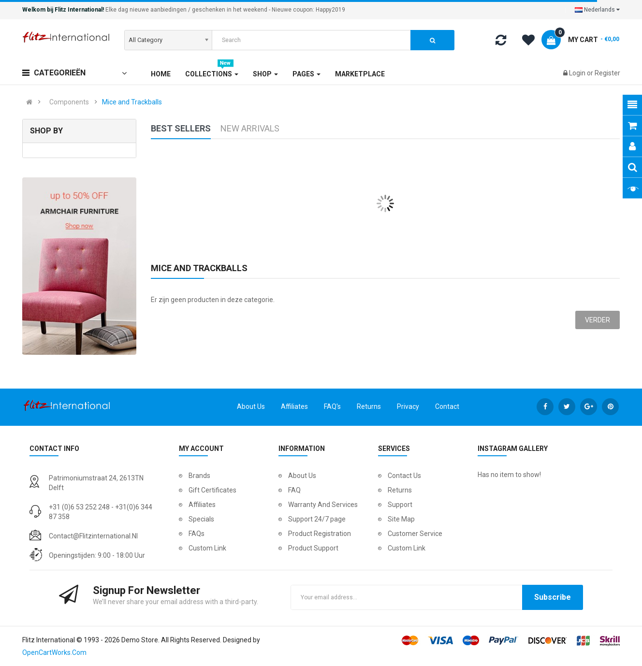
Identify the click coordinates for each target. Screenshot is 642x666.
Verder (597, 320)
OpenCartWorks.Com (54, 652)
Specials (201, 519)
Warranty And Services (323, 504)
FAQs (196, 533)
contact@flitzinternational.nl (93, 536)
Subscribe (552, 597)
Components (69, 102)
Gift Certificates (212, 490)
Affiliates (294, 406)
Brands (199, 475)
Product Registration (319, 533)
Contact (447, 406)
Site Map (401, 519)
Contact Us (404, 475)
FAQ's (332, 406)
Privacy (408, 406)
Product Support (313, 548)
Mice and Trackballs (132, 102)
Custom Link (207, 548)
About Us (251, 406)
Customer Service (415, 533)
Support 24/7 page (317, 519)
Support (400, 504)
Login (578, 73)
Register (607, 73)
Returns (369, 406)
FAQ (294, 490)
